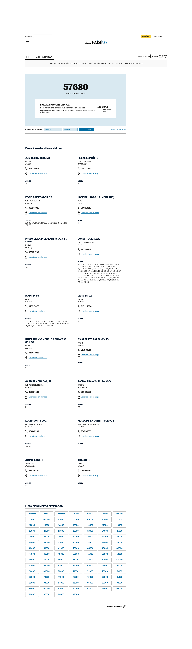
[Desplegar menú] (27, 42)
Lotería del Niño (94, 63)
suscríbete (146, 36)
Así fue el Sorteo (80, 63)
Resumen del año (122, 63)
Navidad (104, 63)
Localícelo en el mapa (38, 173)
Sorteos (53, 63)
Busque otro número (114, 607)
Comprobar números (64, 63)
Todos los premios (118, 129)
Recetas (111, 63)
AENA (157, 56)
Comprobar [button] (86, 129)
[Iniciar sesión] (159, 36)
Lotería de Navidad (40, 57)
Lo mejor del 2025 (136, 63)
